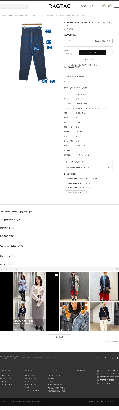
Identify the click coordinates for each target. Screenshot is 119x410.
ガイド (71, 67)
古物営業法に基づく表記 (56, 391)
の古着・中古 (35, 15)
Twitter (111, 357)
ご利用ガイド (4, 375)
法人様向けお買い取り (55, 385)
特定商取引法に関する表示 (57, 388)
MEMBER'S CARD (30, 385)
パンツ (78, 94)
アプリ (26, 381)
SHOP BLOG (28, 388)
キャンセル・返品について (75, 162)
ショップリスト (29, 375)
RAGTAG (9, 357)
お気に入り (91, 6)
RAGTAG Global (105, 383)
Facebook (117, 357)
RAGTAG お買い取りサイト (109, 371)
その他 (85, 94)
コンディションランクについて (94, 108)
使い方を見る (67, 81)
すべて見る (59, 337)
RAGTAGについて (6, 378)
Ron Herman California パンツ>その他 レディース (80, 183)
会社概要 (51, 378)
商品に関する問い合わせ (75, 76)
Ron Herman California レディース (75, 192)
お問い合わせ (80, 371)
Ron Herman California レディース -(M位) (77, 187)
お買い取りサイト (30, 378)
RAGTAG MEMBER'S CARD (109, 377)
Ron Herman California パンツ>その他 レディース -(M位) (82, 178)
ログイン (84, 6)
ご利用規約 (3, 381)
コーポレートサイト (55, 375)
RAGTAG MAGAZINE (31, 391)
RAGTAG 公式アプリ (107, 374)
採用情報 (51, 381)
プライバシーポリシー (7, 385)
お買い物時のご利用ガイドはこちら (78, 168)
